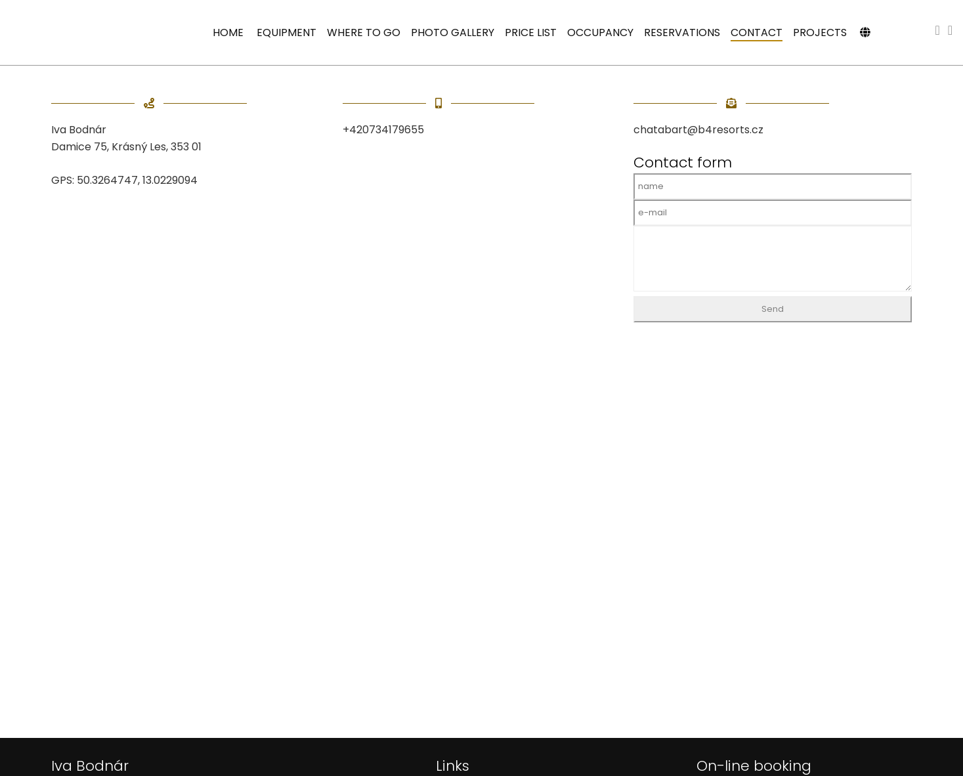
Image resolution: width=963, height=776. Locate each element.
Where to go (363, 32)
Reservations (682, 32)
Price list (531, 32)
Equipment (286, 32)
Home (228, 32)
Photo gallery (452, 32)
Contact (756, 32)
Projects (820, 32)
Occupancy (600, 32)
